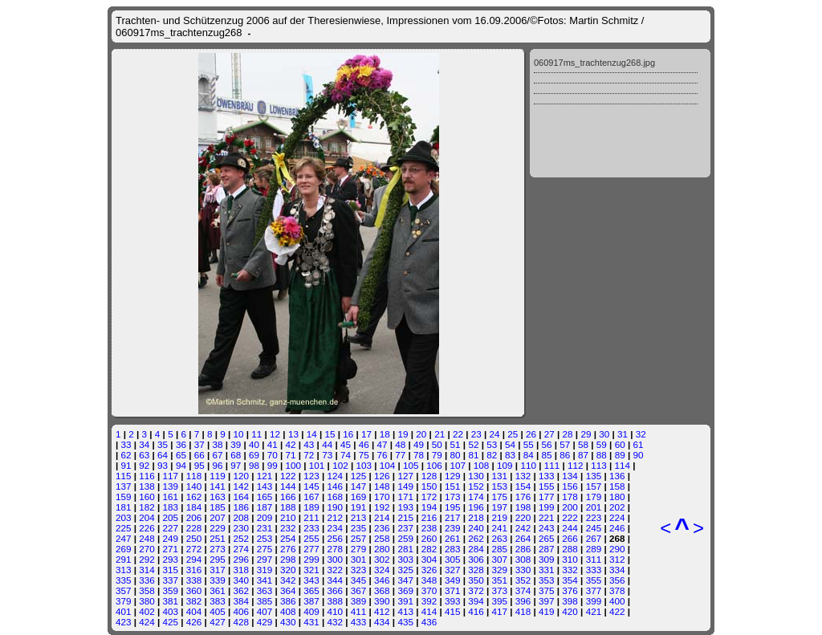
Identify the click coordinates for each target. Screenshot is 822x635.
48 (400, 444)
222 (570, 517)
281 (405, 548)
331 (547, 569)
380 (147, 601)
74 (345, 455)
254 (288, 538)
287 (547, 548)
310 (570, 559)
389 (359, 601)
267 (594, 538)
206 (194, 517)
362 (241, 590)
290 (617, 548)
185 (218, 507)
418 (523, 611)
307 (500, 559)
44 (327, 444)
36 (181, 444)
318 (241, 569)
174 (476, 496)
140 (194, 486)
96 (217, 465)
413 (405, 611)
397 (547, 601)
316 (194, 569)
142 (241, 486)
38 (217, 444)
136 (617, 475)
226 (147, 528)
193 (405, 507)
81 (473, 455)
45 (345, 444)
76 (381, 455)
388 (336, 601)
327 (453, 569)
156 (570, 486)
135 (594, 475)
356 (617, 580)
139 (171, 486)
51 (455, 444)
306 (476, 559)
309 (547, 559)
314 (147, 569)
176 (523, 496)
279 (359, 548)
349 (453, 580)
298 (288, 559)
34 (144, 444)
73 (327, 455)
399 (594, 601)
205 (171, 517)
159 (124, 496)
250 (194, 538)
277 (311, 548)
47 (381, 444)
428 (241, 622)
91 (126, 465)
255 (311, 538)
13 (293, 434)
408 (288, 611)
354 (570, 580)
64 (162, 455)
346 (382, 580)
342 (288, 580)
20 (421, 434)
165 (265, 496)
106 (434, 465)
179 (594, 496)
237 (405, 528)
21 (439, 434)
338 (194, 580)
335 (124, 580)
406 (241, 611)
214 (382, 517)
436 (429, 622)
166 (288, 496)
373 (500, 590)
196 (476, 507)
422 (617, 611)
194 (429, 507)
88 (601, 455)
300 (336, 559)
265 (547, 538)
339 (218, 580)
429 (265, 622)
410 (336, 611)
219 (500, 517)
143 (265, 486)
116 (147, 475)
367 (359, 590)
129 (453, 475)
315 (171, 569)
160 (147, 496)
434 (382, 622)
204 (147, 517)
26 (531, 434)
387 (311, 601)
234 (336, 528)
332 (570, 569)
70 (272, 455)
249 (171, 538)
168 (336, 496)
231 (265, 528)
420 (570, 611)
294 (194, 559)
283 (453, 548)
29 (585, 434)
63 (144, 455)
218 (476, 517)
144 (288, 486)
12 (275, 434)
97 (235, 465)
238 (429, 528)
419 (547, 611)
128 (429, 475)
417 (500, 611)
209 (265, 517)
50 (437, 444)
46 (364, 444)
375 (547, 590)
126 (382, 475)
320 (288, 569)
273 (218, 548)
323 (359, 569)
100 (294, 465)
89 (620, 455)
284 (476, 548)
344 (336, 580)
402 (147, 611)
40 (254, 444)
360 (194, 590)
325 (405, 569)
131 (500, 475)
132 (523, 475)
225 (124, 528)
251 (218, 538)
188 (288, 507)
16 (348, 434)
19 (403, 434)
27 (549, 434)
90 (638, 455)
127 (405, 475)
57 (565, 444)
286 (523, 548)
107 (458, 465)
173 (453, 496)
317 (218, 569)
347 (405, 580)
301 (359, 559)
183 (171, 507)
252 (241, 538)
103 (364, 465)
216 (429, 517)
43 (308, 444)
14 (312, 434)
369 (405, 590)
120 (241, 475)
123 (311, 475)
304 (429, 559)
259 (405, 538)
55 (528, 444)
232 (288, 528)
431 (311, 622)
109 (505, 465)
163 (218, 496)
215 (405, 517)
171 (405, 496)
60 (620, 444)
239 (453, 528)
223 (594, 517)
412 (382, 611)
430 (288, 622)
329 (500, 569)
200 (570, 507)
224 (617, 517)
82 (491, 455)
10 (239, 434)
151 (453, 486)
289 (594, 548)
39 (235, 444)
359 (171, 590)
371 (453, 590)
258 (382, 538)
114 (623, 465)
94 (181, 465)
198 (523, 507)
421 (594, 611)
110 (528, 465)
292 (147, 559)
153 (500, 486)
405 (218, 611)
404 (194, 611)
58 (583, 444)
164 (241, 496)
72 (308, 455)
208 (241, 517)
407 (265, 611)
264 (523, 538)
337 (171, 580)
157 (594, 486)
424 (147, 622)
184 (194, 507)
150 (429, 486)
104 (388, 465)
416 (476, 611)
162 (194, 496)
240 (476, 528)
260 (429, 538)
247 (124, 538)
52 (473, 444)
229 (218, 528)
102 (340, 465)
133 (547, 475)
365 (311, 590)
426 (194, 622)
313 (124, 569)
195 (453, 507)
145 (311, 486)
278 (336, 548)
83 (510, 455)
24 (494, 434)
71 (291, 455)
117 (171, 475)
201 (594, 507)
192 (382, 507)
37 (199, 444)
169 (359, 496)
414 (429, 611)
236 (382, 528)
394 (476, 601)
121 (265, 475)
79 (437, 455)
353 (547, 580)
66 (199, 455)
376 (570, 590)
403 (171, 611)
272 (194, 548)
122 (288, 475)
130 (476, 475)
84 (528, 455)
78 (418, 455)
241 (500, 528)
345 (359, 580)
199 (547, 507)
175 (500, 496)
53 (491, 444)
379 (124, 601)
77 (400, 455)
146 (336, 486)
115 (124, 475)
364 (288, 590)
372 (476, 590)
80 (455, 455)
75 (364, 455)
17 (366, 434)
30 (604, 434)
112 (576, 465)
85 (547, 455)
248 (147, 538)
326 (429, 569)
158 (617, 486)
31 (622, 434)
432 (336, 622)
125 (359, 475)
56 (547, 444)
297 (265, 559)
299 (311, 559)
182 (147, 507)
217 (453, 517)
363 (265, 590)
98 (254, 465)
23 (476, 434)
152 (476, 486)
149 (405, 486)
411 (359, 611)
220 (523, 517)
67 (217, 455)
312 (617, 559)
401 (124, 611)
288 (570, 548)
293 (171, 559)
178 (570, 496)
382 (194, 601)
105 (411, 465)
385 (265, 601)
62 (126, 455)
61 (638, 444)
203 (124, 517)
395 (500, 601)
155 (547, 486)
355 (594, 580)
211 (311, 517)
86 (565, 455)
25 (512, 434)
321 (311, 569)
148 (382, 486)
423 (124, 622)
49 (418, 444)
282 (429, 548)
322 (336, 569)
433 (359, 622)
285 (500, 548)
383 (218, 601)
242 (523, 528)
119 (218, 475)
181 (124, 507)
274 (241, 548)
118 (194, 475)
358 (147, 590)
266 (570, 538)
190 (336, 507)
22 (458, 434)
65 (181, 455)
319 (265, 569)
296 (241, 559)
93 (162, 465)
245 (594, 528)
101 (317, 465)
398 (570, 601)
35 (162, 444)
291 (124, 559)
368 (382, 590)
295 (218, 559)
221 (547, 517)
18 (385, 434)
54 (510, 444)
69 (254, 455)
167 (311, 496)
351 (500, 580)
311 (594, 559)
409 (311, 611)
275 (265, 548)
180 (617, 496)
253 (265, 538)
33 (126, 444)
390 (382, 601)
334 (617, 569)
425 (171, 622)
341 (265, 580)
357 (124, 590)
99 (272, 465)
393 (453, 601)
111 (552, 465)
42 (291, 444)
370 (429, 590)
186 (241, 507)
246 (617, 528)
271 (171, 548)
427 (218, 622)
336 (147, 580)
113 (599, 465)
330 (523, 569)
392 (429, 601)
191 (359, 507)
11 (256, 434)
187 (265, 507)
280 (382, 548)
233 (311, 528)
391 (405, 601)
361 (218, 590)
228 (194, 528)
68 (235, 455)
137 (124, 486)
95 (199, 465)
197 (500, 507)
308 (523, 559)
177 (547, 496)
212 (336, 517)
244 (570, 528)
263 (500, 538)
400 (617, 601)
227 (171, 528)
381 (171, 601)
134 (570, 475)
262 (476, 538)
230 (241, 528)
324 (382, 569)
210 (288, 517)
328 (476, 569)
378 (617, 590)
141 (218, 486)
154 (523, 486)
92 (144, 465)
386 (288, 601)
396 (523, 601)
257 (359, 538)
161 (171, 496)
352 (523, 580)
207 (218, 517)
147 (359, 486)
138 (147, 486)
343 (311, 580)
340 (241, 580)
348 (429, 580)
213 (359, 517)
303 (405, 559)
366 (336, 590)
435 (405, 622)
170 (382, 496)
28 (568, 434)
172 (429, 496)
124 (336, 475)
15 (329, 434)
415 (453, 611)
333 (594, 569)
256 (336, 538)
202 (617, 507)
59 (601, 444)
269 (124, 548)
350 (476, 580)
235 (359, 528)
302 (382, 559)
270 (147, 548)
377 (594, 590)
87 (583, 455)
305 (453, 559)
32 (641, 434)
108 (482, 465)
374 (523, 590)
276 (288, 548)
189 (311, 507)
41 (272, 444)
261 (453, 538)
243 (547, 528)
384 (241, 601)
